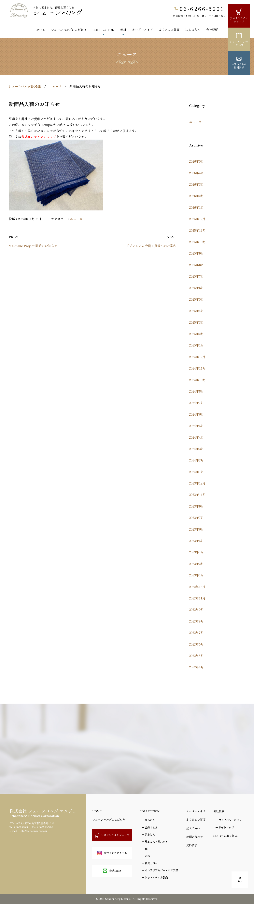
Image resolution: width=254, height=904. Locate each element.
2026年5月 (196, 161)
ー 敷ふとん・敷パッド (155, 841)
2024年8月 (196, 391)
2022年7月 (196, 632)
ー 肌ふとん (148, 834)
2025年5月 (196, 299)
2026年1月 (196, 207)
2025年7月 (196, 276)
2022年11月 (197, 598)
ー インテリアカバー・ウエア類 (160, 870)
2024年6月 (196, 414)
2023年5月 (196, 540)
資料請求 (191, 845)
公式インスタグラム (112, 853)
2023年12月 (197, 483)
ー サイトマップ (224, 827)
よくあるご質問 (169, 30)
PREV (13, 236)
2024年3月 (196, 448)
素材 (123, 30)
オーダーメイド (142, 30)
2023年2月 (196, 563)
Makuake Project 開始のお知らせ (33, 245)
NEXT (171, 236)
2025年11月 (197, 230)
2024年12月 (197, 356)
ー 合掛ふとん (150, 827)
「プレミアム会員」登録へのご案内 (151, 245)
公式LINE (112, 871)
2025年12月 (197, 218)
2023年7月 (196, 517)
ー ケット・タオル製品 (155, 877)
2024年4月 (196, 437)
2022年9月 (196, 609)
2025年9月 (196, 253)
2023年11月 (197, 494)
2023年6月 (196, 529)
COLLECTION (103, 30)
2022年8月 (196, 621)
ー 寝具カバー (150, 863)
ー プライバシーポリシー (229, 820)
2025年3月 (196, 322)
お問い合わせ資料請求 (239, 63)
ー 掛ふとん (148, 820)
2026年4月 (196, 172)
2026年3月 (196, 184)
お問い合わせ (194, 837)
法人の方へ (193, 828)
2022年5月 (196, 655)
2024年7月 (196, 402)
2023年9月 (196, 506)
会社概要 (212, 30)
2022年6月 (196, 644)
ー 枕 (144, 849)
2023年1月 (196, 575)
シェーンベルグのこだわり (69, 30)
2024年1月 (196, 471)
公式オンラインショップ (239, 15)
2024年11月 (197, 368)
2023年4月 (196, 552)
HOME (97, 811)
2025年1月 (196, 345)
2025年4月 (196, 310)
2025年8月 (196, 264)
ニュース (55, 86)
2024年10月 (197, 379)
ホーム (40, 30)
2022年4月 (196, 667)
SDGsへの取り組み (225, 836)
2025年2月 (196, 333)
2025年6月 (196, 287)
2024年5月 (196, 425)
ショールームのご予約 (239, 39)
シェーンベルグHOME (25, 86)
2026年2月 (196, 195)
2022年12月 (197, 586)
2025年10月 (197, 241)
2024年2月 (196, 460)
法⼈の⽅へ (192, 30)
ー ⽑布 (146, 856)
